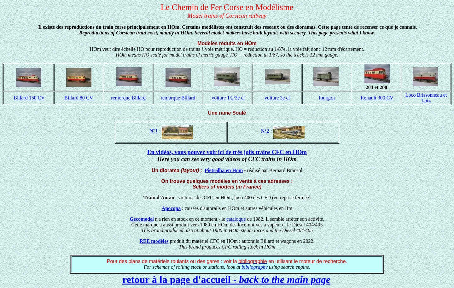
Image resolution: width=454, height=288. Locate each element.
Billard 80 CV (78, 97)
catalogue (236, 219)
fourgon (327, 97)
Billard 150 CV (29, 97)
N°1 (153, 130)
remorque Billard (128, 97)
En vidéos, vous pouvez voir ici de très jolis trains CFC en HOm (227, 152)
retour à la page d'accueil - (226, 279)
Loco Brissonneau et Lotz (426, 97)
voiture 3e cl (277, 97)
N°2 (265, 130)
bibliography (255, 267)
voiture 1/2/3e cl (228, 97)
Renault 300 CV (377, 97)
